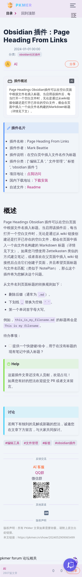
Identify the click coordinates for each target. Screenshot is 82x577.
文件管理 (31, 443)
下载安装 (41, 180)
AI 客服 (39, 466)
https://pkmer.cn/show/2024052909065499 (46, 537)
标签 (46, 443)
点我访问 (34, 173)
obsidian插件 (65, 443)
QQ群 (39, 472)
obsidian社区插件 (29, 54)
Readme (34, 187)
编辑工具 (12, 443)
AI (15, 64)
